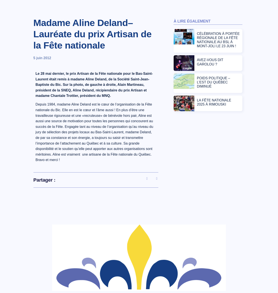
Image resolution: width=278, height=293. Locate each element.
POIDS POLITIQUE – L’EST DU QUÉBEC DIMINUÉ (213, 82)
